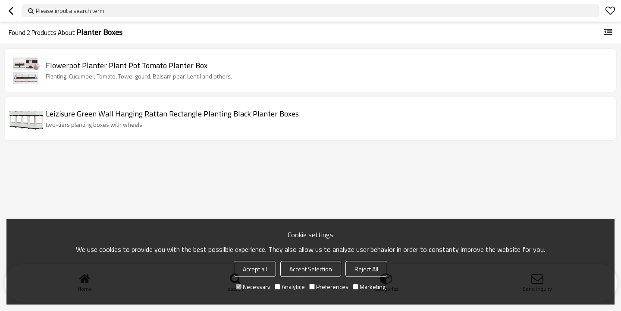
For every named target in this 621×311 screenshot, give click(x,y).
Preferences (328, 286)
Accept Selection (310, 268)
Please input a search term (70, 10)
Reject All (366, 268)
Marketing (369, 286)
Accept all (255, 268)
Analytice (290, 286)
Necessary (253, 286)
